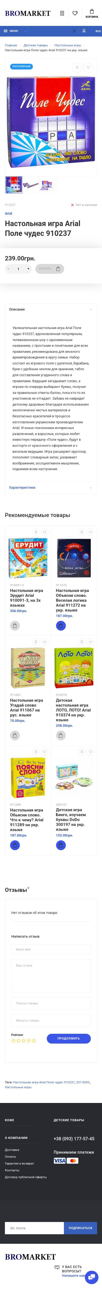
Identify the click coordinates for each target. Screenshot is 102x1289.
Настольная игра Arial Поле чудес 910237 (44, 1082)
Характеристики (50, 487)
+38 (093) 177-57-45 (74, 1138)
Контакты (12, 1170)
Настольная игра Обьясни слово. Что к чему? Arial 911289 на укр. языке (27, 820)
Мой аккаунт (84, 30)
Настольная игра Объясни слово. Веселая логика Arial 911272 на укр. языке (72, 600)
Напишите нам (74, 1275)
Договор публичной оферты (26, 1177)
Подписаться (80, 1228)
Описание (50, 309)
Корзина (92, 13)
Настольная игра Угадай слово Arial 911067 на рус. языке (26, 708)
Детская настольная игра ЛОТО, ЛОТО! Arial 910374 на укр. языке (73, 710)
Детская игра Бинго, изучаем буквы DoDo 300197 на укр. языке (71, 819)
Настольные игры (18, 1087)
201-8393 (82, 1082)
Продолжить (69, 1038)
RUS (98, 31)
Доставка (12, 1150)
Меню (11, 30)
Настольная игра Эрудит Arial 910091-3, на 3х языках (26, 598)
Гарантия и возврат (19, 1163)
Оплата (10, 1157)
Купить (49, 268)
